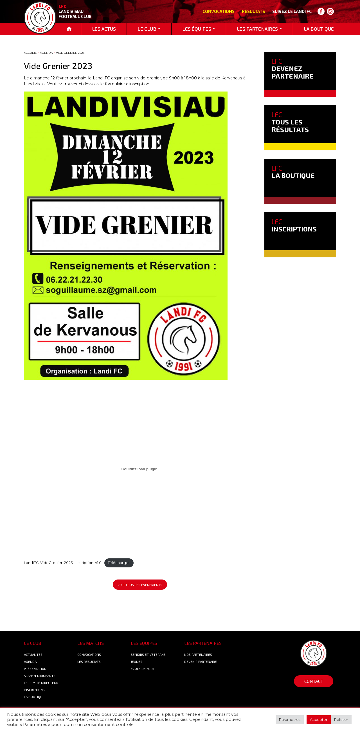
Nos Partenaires (198, 654)
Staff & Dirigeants (39, 675)
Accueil (30, 53)
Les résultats (89, 661)
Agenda (46, 53)
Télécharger (119, 563)
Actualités (33, 654)
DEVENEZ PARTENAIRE (292, 68)
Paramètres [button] (289, 719)
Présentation (35, 668)
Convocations (218, 11)
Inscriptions (34, 690)
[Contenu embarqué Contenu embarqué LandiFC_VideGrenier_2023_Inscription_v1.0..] (140, 468)
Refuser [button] (341, 719)
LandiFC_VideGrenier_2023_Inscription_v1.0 (63, 563)
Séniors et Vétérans (148, 654)
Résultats (253, 11)
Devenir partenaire (200, 661)
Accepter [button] (318, 719)
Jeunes (136, 661)
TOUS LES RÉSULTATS (290, 121)
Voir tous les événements (140, 585)
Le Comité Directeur (41, 683)
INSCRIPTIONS (294, 225)
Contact (313, 681)
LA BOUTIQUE (293, 171)
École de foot (143, 668)
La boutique (34, 697)
